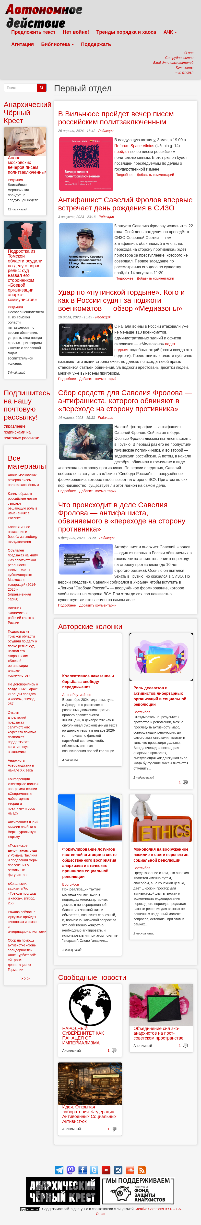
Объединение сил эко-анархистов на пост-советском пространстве (158, 1033)
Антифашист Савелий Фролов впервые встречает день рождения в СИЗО (125, 204)
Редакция (105, 131)
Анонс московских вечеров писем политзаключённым (28, 165)
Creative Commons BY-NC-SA (157, 1209)
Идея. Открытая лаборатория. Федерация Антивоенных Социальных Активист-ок (89, 1114)
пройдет (121, 152)
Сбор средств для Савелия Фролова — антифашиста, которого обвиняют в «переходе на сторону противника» (125, 401)
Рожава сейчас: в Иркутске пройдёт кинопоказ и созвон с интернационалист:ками (27, 921)
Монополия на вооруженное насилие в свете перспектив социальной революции (161, 854)
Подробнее (124, 175)
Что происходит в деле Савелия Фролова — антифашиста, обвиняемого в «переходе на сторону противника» (121, 517)
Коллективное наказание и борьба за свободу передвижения (88, 681)
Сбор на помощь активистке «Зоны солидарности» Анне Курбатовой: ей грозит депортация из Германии (22, 955)
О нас (100, 1214)
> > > (25, 978)
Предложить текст (33, 32)
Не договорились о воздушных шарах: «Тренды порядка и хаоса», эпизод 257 (23, 694)
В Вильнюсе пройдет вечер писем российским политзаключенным (116, 118)
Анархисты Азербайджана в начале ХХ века (21, 765)
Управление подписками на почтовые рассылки (21, 432)
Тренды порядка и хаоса (126, 32)
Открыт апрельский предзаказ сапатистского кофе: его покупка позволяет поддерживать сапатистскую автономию (22, 732)
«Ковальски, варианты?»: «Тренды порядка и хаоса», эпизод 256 (22, 893)
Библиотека (57, 44)
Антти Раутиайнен (76, 695)
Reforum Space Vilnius (134, 146)
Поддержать (96, 44)
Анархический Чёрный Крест (27, 112)
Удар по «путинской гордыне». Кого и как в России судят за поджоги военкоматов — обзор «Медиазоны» (121, 300)
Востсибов (141, 712)
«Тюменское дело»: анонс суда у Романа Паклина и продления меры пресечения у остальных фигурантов (22, 860)
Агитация (22, 44)
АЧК (170, 32)
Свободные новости (92, 977)
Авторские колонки (90, 626)
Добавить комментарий (155, 175)
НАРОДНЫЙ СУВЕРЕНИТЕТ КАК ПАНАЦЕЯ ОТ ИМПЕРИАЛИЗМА (83, 1035)
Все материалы (27, 462)
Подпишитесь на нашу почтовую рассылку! (27, 405)
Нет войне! (76, 32)
